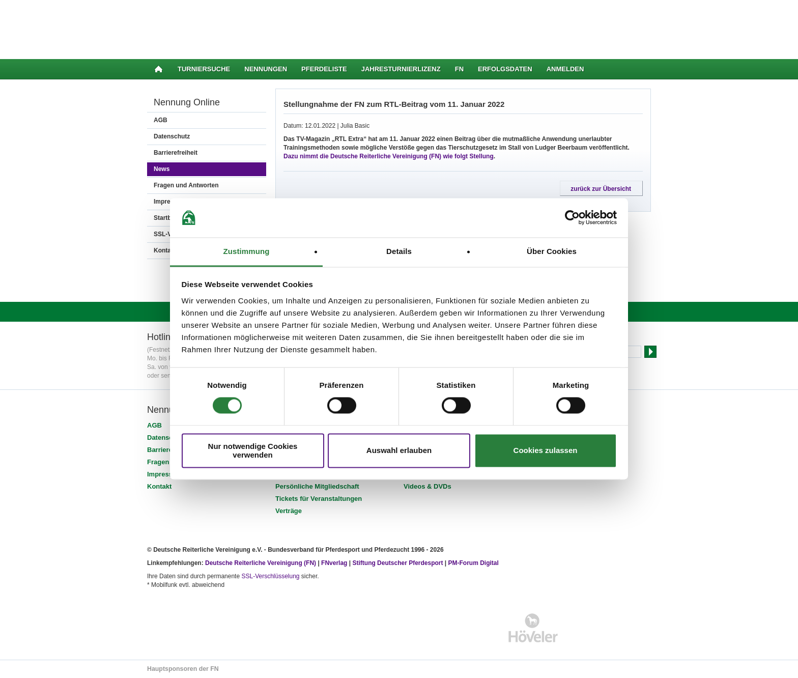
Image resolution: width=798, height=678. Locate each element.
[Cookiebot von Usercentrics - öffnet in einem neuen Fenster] (572, 217)
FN (459, 69)
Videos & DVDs (427, 486)
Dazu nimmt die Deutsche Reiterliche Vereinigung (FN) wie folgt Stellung (388, 156)
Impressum (164, 474)
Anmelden (565, 69)
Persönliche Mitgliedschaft (317, 486)
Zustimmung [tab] (246, 251)
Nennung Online (187, 102)
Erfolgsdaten (505, 69)
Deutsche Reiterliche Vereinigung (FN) (260, 563)
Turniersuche (204, 69)
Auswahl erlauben (399, 450)
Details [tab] (399, 251)
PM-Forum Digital (473, 563)
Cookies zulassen (546, 450)
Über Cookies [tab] (552, 251)
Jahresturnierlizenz (401, 69)
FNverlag (335, 563)
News (161, 169)
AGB (160, 120)
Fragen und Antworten (186, 185)
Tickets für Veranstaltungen (318, 498)
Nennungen (265, 69)
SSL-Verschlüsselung (270, 576)
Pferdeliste (324, 69)
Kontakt (159, 486)
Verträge (288, 511)
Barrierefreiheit (175, 152)
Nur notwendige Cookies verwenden (253, 450)
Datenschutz (172, 136)
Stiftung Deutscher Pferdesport (397, 563)
